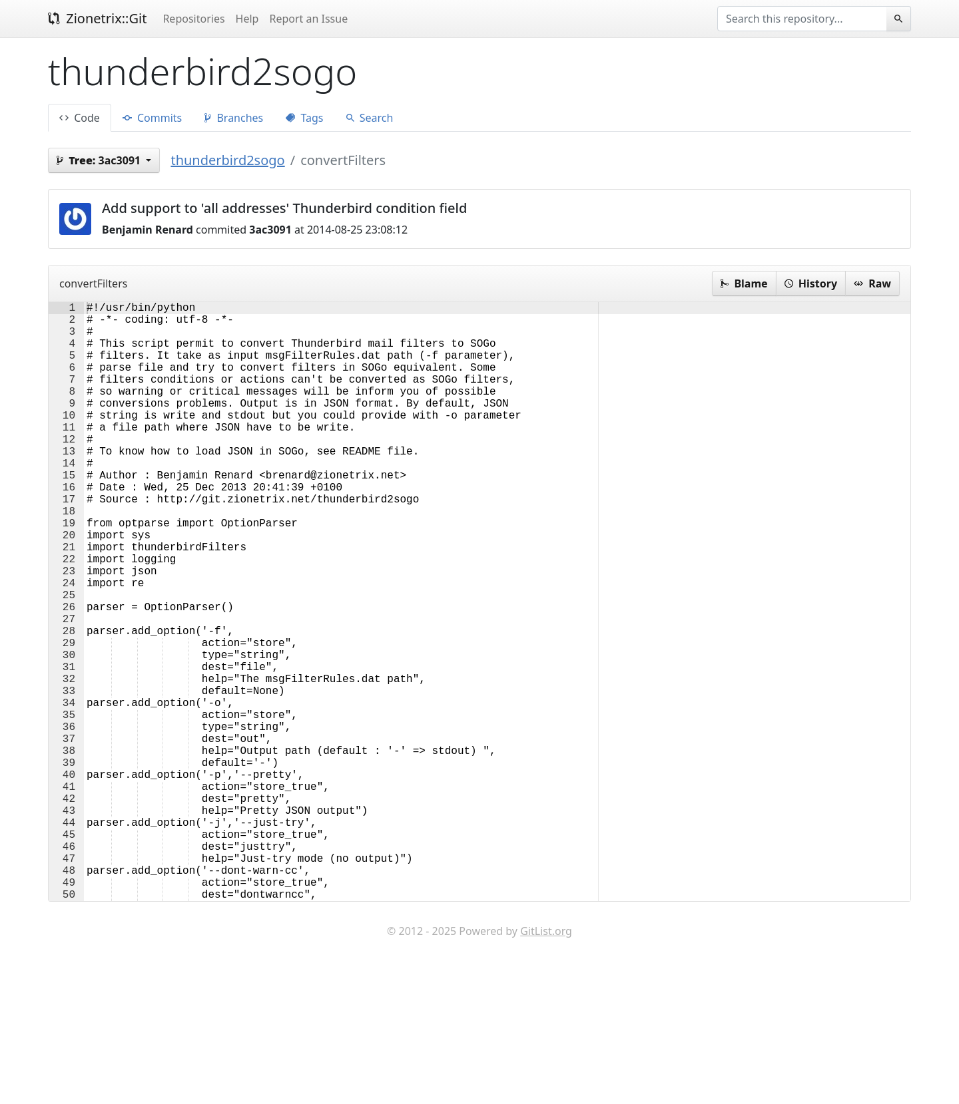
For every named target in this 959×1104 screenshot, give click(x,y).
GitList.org (546, 1064)
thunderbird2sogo (227, 160)
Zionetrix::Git (97, 18)
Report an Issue (308, 18)
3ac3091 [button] (100, 160)
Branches (233, 117)
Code (79, 117)
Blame (744, 283)
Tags (304, 117)
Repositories (193, 18)
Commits (152, 117)
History (811, 283)
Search (370, 117)
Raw (872, 283)
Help (247, 18)
